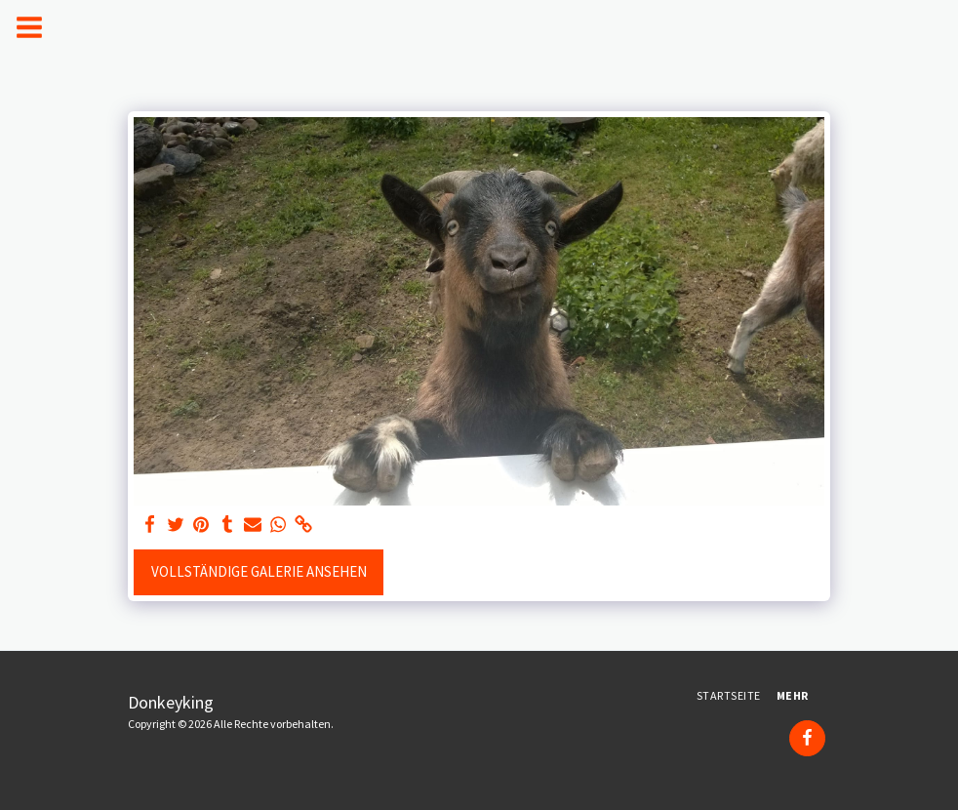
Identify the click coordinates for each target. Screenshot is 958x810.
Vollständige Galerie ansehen (259, 571)
